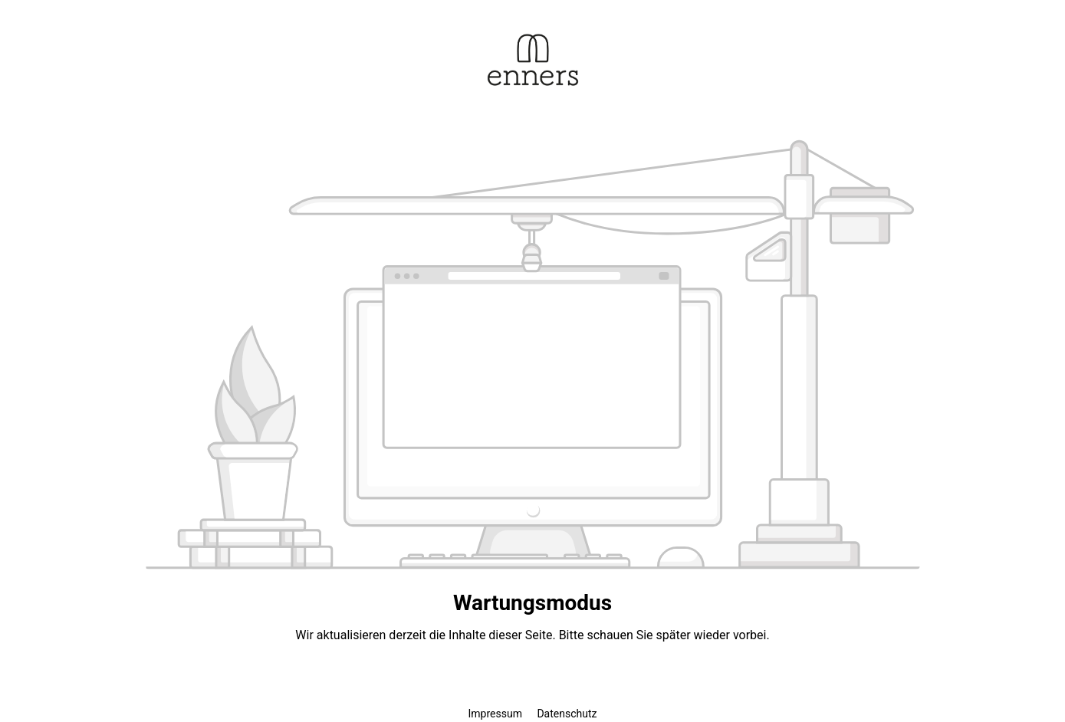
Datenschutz (567, 713)
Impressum (496, 713)
